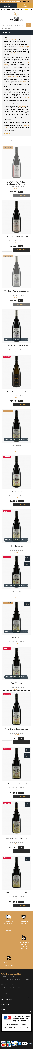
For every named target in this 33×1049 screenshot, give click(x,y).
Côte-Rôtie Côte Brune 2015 (16, 892)
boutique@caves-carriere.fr (12, 987)
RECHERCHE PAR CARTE (8, 28)
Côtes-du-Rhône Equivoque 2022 (16, 237)
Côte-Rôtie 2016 (16, 637)
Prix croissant (16, 140)
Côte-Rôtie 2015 (16, 683)
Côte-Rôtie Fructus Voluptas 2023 (16, 345)
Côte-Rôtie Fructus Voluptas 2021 (16, 291)
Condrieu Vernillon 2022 (16, 391)
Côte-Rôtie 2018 (17, 446)
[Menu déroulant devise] (28, 997)
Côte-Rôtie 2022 (16, 491)
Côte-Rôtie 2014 (17, 592)
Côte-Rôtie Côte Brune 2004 (16, 838)
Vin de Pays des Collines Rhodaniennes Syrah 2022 (16, 183)
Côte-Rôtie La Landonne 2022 (16, 729)
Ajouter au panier (21, 195)
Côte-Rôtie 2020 (16, 546)
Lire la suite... (7, 133)
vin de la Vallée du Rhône (22, 41)
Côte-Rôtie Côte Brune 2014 (16, 783)
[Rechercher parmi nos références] (16, 25)
